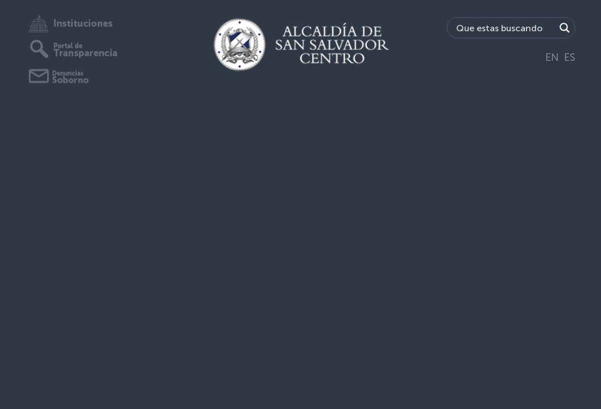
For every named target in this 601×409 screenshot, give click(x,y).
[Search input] (504, 27)
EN (552, 57)
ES (569, 57)
